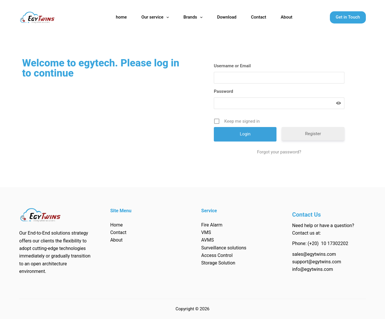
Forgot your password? (279, 152)
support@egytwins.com (316, 261)
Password (223, 91)
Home (116, 225)
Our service (156, 17)
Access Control (216, 255)
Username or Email (232, 65)
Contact (258, 17)
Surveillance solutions (223, 248)
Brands (194, 17)
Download (226, 17)
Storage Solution (218, 263)
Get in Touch (348, 17)
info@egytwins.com (312, 269)
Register (313, 133)
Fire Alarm (211, 225)
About (286, 17)
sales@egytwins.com (314, 254)
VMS (206, 232)
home (121, 17)
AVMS (207, 240)
